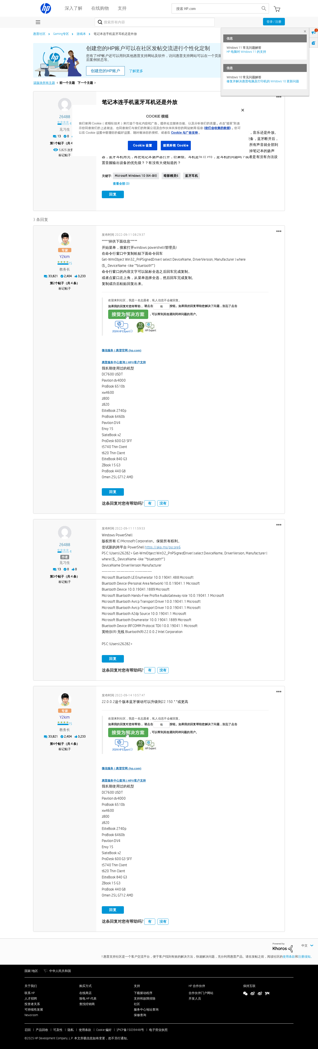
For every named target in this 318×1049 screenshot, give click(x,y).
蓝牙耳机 (191, 176)
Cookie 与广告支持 (184, 133)
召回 (28, 1029)
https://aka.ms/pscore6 (163, 546)
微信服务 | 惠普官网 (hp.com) (121, 349)
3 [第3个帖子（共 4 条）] (54, 576)
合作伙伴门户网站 (201, 992)
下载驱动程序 (143, 992)
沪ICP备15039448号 (130, 1029)
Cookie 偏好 (104, 1029)
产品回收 (42, 1029)
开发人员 (195, 998)
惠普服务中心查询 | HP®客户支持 (124, 361)
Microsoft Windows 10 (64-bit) (136, 176)
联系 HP (30, 992)
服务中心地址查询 (146, 1009)
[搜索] (155, 22)
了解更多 (136, 71)
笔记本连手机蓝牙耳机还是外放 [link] (115, 34)
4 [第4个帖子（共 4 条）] (54, 743)
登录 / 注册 (274, 22)
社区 (137, 1003)
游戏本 (81, 34)
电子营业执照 (158, 1029)
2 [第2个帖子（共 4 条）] (54, 283)
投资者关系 (32, 1003)
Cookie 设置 (142, 145)
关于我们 (31, 985)
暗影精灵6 (171, 176)
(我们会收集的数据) (217, 128)
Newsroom (31, 1014)
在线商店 (85, 992)
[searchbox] (215, 8)
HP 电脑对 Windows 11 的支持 (246, 52)
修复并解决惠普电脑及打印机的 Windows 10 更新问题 (263, 81)
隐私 (71, 1029)
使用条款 (289, 956)
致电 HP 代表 (88, 998)
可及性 (57, 1029)
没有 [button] (163, 503)
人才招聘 (31, 998)
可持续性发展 (34, 1009)
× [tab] (305, 31)
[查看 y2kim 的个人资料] (65, 256)
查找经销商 (87, 1003)
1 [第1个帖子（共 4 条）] (54, 143)
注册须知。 (306, 956)
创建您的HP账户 (105, 71)
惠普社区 (39, 34)
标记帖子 (65, 155)
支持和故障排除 (144, 998)
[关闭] (243, 110)
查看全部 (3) (121, 184)
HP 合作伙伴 (197, 985)
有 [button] (149, 503)
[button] (279, 96)
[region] (160, 130)
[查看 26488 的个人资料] (65, 116)
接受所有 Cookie (176, 145)
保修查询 (140, 1014)
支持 (137, 985)
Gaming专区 (61, 34)
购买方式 (85, 985)
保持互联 (249, 985)
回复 (113, 194)
